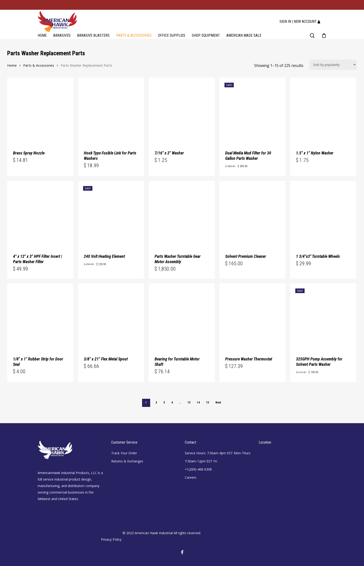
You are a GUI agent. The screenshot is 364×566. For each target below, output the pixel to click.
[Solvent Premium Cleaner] (252, 214)
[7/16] (182, 111)
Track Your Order (124, 453)
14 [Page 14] (198, 402)
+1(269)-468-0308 (198, 469)
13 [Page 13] (189, 402)
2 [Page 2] (156, 402)
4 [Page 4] (172, 402)
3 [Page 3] (164, 402)
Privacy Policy (111, 539)
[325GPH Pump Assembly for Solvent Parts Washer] (323, 316)
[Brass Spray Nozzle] (40, 111)
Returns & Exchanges (127, 461)
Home (12, 65)
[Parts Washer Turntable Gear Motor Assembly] (182, 214)
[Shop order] (333, 64)
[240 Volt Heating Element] (111, 214)
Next (218, 402)
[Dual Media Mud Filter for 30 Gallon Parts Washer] (252, 111)
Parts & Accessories (38, 65)
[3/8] (111, 316)
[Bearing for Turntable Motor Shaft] (182, 316)
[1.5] (323, 111)
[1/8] (40, 316)
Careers (190, 477)
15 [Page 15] (207, 402)
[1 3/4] (323, 214)
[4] (40, 214)
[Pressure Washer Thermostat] (252, 316)
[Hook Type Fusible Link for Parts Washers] (111, 111)
